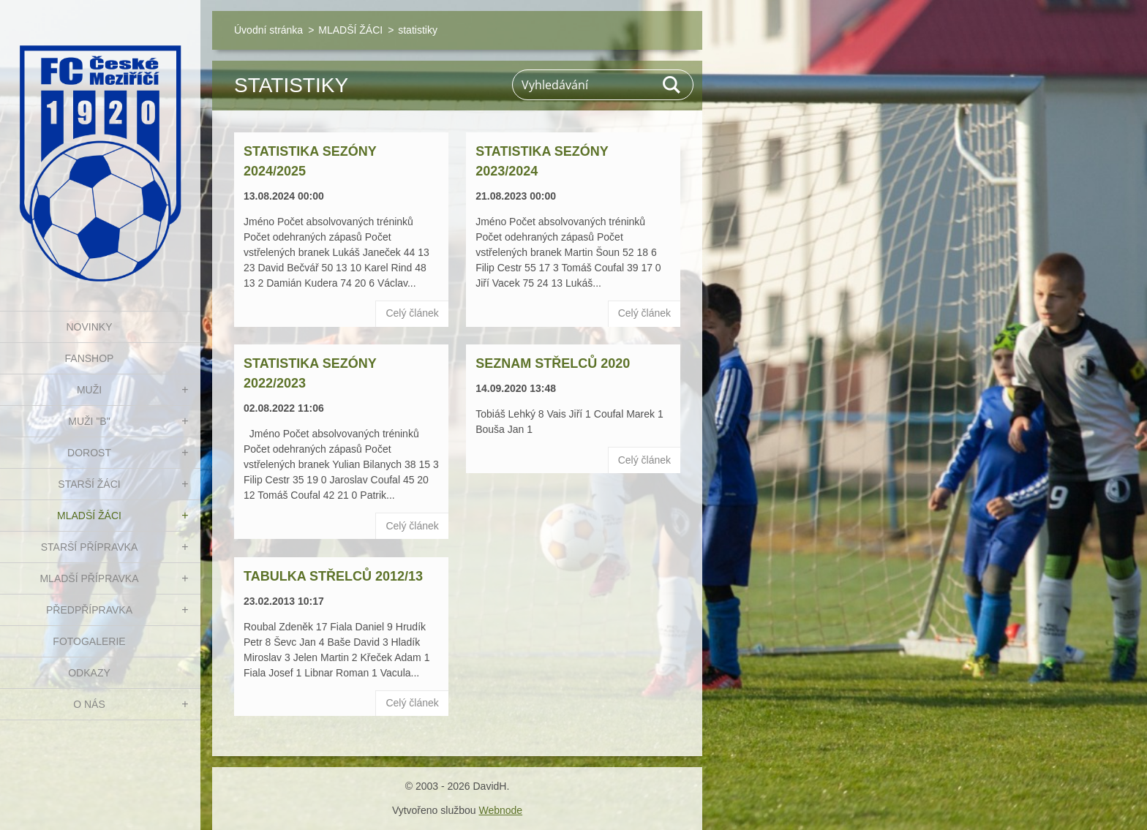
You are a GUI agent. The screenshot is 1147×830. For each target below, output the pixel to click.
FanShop (89, 358)
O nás (89, 704)
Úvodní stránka (268, 30)
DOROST (89, 453)
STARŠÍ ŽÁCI (89, 484)
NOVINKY (89, 327)
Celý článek (412, 313)
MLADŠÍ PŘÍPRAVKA (89, 578)
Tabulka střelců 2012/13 (333, 576)
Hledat (672, 85)
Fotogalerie (89, 641)
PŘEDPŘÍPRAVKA (89, 610)
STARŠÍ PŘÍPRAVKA (89, 547)
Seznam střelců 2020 (552, 363)
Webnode (500, 810)
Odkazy (89, 673)
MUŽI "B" (89, 421)
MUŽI (89, 390)
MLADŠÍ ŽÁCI (89, 515)
